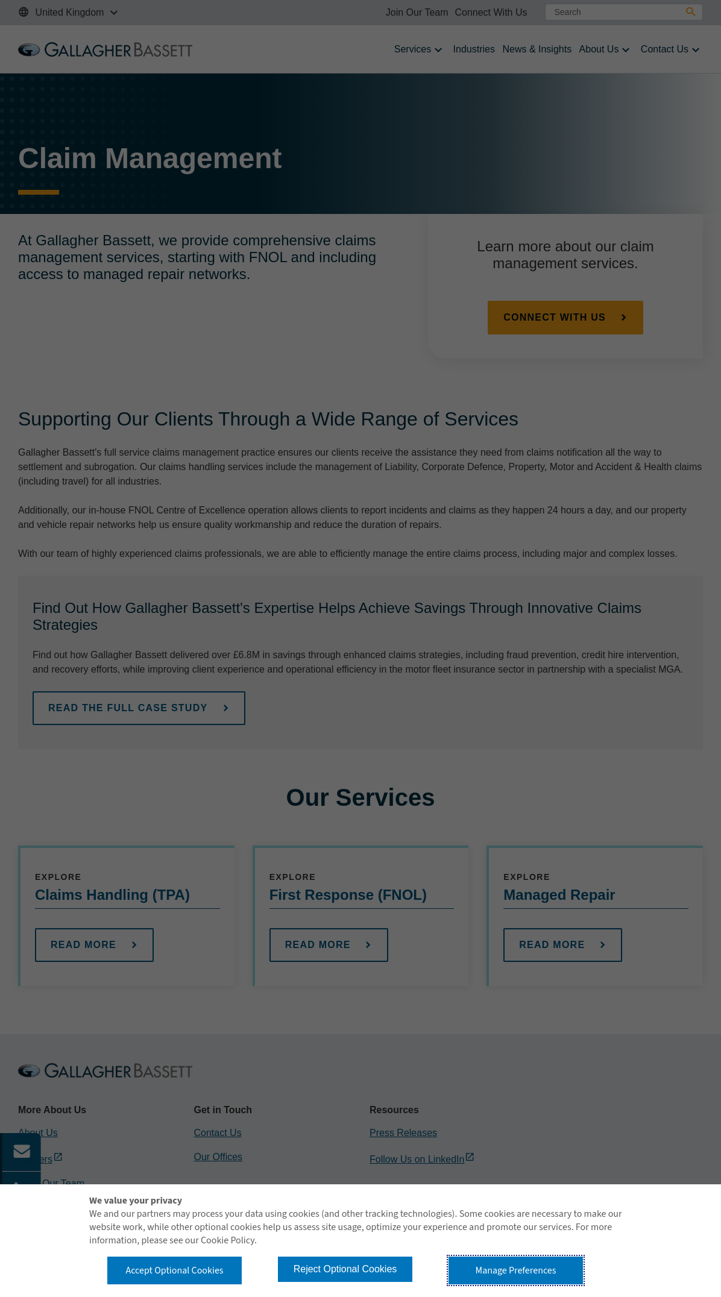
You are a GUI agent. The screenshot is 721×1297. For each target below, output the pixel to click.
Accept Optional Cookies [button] (174, 1270)
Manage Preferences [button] (516, 1270)
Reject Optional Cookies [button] (345, 1269)
